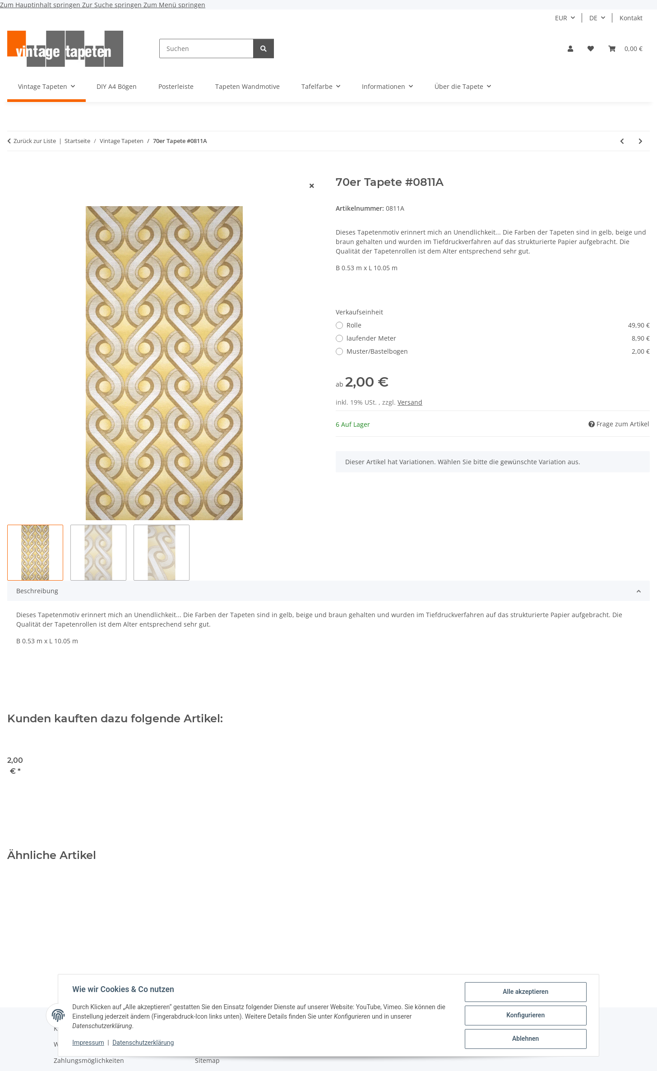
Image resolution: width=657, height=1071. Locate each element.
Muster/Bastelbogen (498, 351)
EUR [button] (561, 18)
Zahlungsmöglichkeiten (89, 1060)
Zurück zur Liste (35, 141)
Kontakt (631, 18)
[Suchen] (206, 48)
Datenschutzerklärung (143, 1043)
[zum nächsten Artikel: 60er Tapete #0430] (640, 141)
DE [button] (593, 18)
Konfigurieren (525, 1015)
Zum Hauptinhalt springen (41, 4)
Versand (410, 402)
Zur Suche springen (112, 4)
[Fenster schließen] (311, 185)
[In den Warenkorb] (14, 171)
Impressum (88, 1043)
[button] (570, 48)
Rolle (498, 325)
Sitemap (207, 1060)
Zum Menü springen (174, 4)
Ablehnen (525, 1039)
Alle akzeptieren (525, 992)
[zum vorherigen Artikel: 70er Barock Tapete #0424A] (622, 141)
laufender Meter (498, 338)
